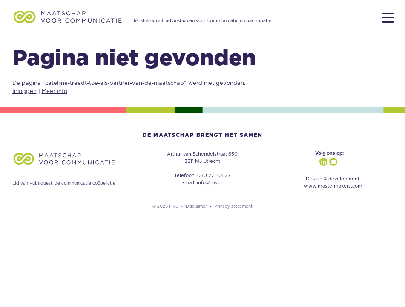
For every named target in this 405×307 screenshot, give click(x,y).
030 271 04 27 (214, 175)
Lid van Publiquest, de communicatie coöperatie (63, 183)
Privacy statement (233, 206)
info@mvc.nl (211, 182)
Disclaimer (196, 206)
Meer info (54, 91)
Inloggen (24, 91)
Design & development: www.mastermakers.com (333, 182)
